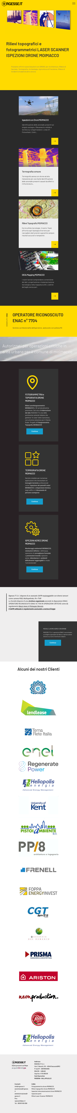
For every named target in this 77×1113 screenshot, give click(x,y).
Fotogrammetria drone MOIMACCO (43, 1086)
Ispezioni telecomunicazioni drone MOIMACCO (47, 1091)
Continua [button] (53, 643)
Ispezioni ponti (36, 1094)
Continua (34, 431)
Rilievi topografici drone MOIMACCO (43, 1089)
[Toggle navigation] (73, 3)
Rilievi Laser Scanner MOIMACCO (42, 1096)
